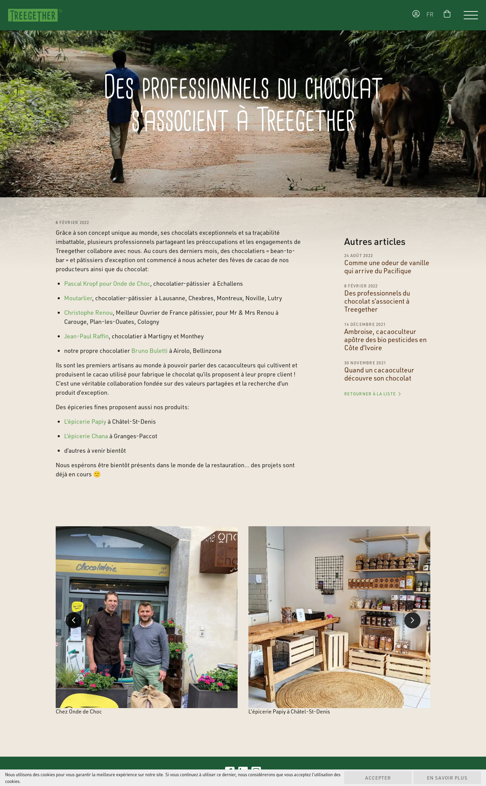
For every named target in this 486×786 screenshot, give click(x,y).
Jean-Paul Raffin (86, 336)
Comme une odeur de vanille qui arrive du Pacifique (386, 266)
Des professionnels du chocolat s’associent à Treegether (377, 300)
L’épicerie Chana (86, 436)
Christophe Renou (88, 312)
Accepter (378, 778)
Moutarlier (78, 298)
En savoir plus (447, 778)
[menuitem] (431, 15)
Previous (73, 620)
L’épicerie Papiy (85, 421)
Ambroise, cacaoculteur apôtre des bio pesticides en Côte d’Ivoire (385, 339)
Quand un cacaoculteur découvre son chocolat (379, 373)
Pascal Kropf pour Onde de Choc (107, 283)
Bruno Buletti (149, 350)
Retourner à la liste (372, 393)
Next (412, 620)
